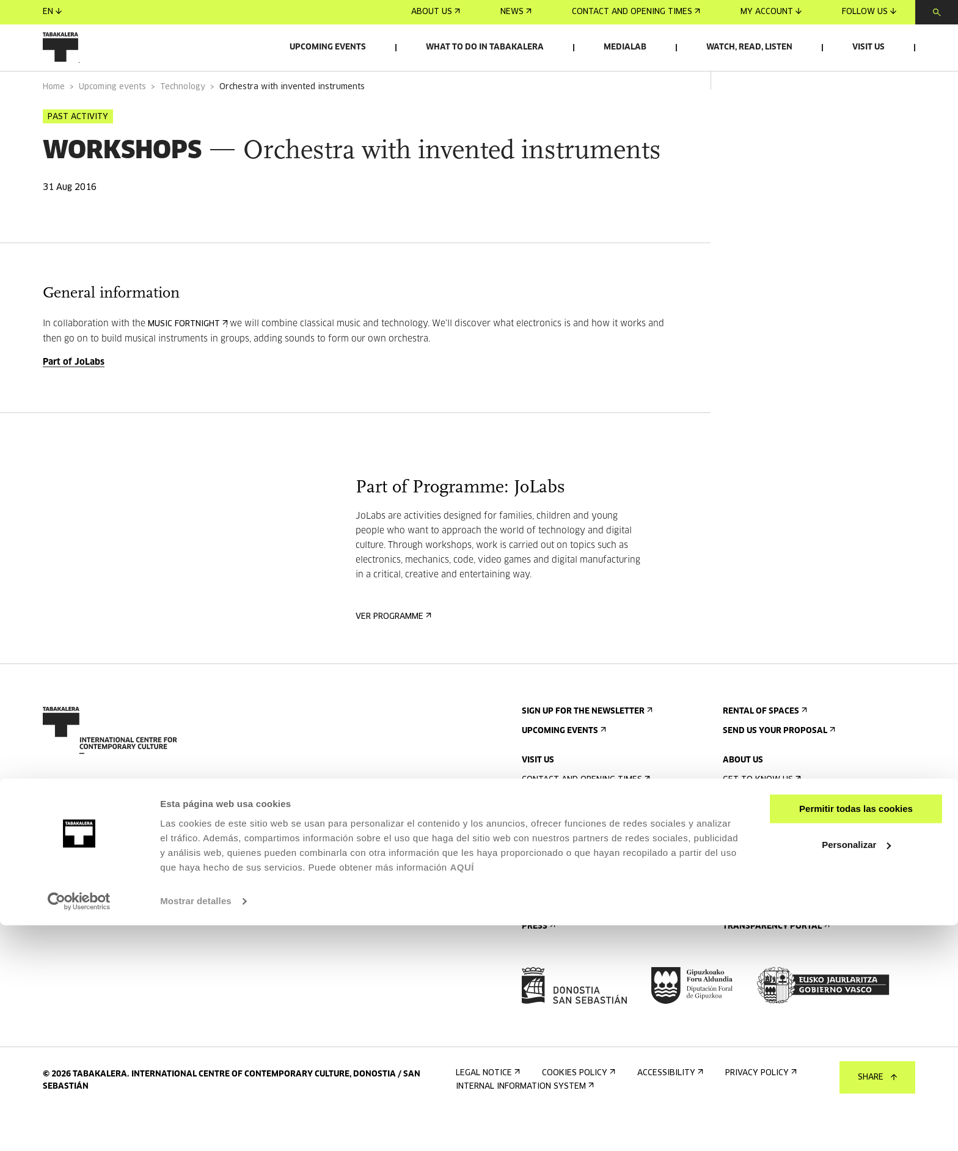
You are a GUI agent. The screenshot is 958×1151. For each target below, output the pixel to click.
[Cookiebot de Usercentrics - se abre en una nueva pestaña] (79, 1127)
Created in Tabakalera (775, 873)
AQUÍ (462, 1093)
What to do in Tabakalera (485, 47)
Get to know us (761, 814)
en (52, 12)
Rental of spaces (764, 746)
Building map (552, 931)
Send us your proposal (778, 765)
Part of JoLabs (73, 396)
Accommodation (560, 873)
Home (54, 121)
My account (771, 12)
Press (537, 961)
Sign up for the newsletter (586, 746)
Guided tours (554, 853)
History (743, 853)
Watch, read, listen (749, 47)
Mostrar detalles (196, 1127)
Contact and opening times (636, 12)
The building (753, 834)
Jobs (736, 922)
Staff (737, 892)
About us (435, 12)
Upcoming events (328, 47)
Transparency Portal (775, 961)
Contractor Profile (771, 941)
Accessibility (553, 892)
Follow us (869, 12)
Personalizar (856, 1070)
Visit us (868, 47)
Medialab (625, 47)
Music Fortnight (186, 358)
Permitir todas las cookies (856, 1035)
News (516, 12)
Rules (537, 912)
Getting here (553, 834)
